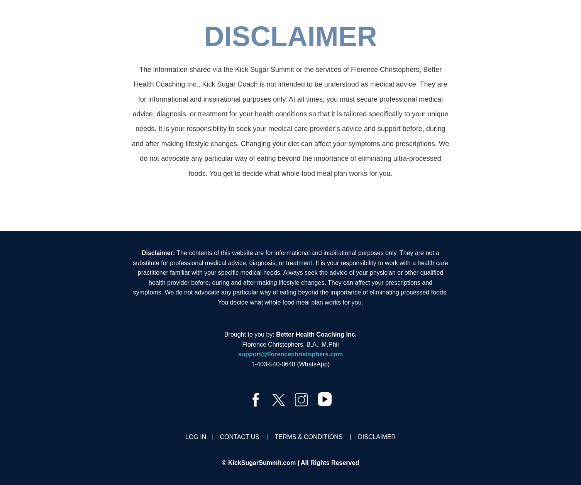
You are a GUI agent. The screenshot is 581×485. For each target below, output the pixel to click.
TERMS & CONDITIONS (308, 437)
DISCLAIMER (377, 437)
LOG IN (195, 437)
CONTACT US (240, 437)
